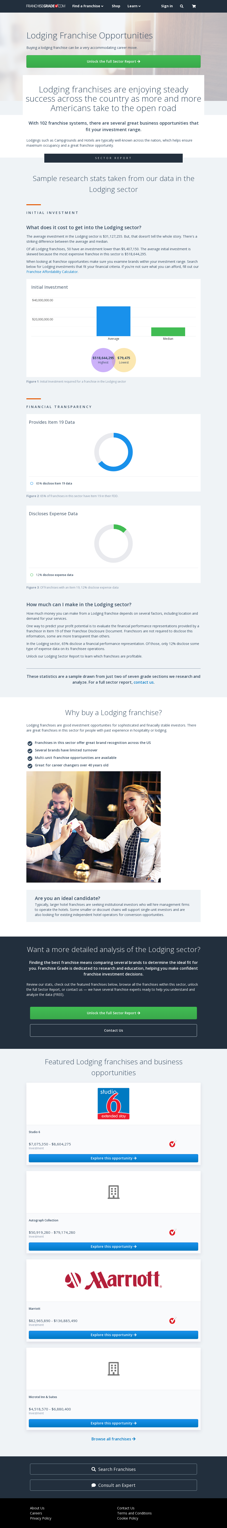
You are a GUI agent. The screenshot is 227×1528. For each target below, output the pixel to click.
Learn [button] (135, 6)
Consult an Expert (113, 1485)
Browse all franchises (113, 1439)
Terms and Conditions (134, 1513)
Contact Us (113, 1030)
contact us (144, 682)
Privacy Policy (40, 1518)
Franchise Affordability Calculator (52, 271)
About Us (37, 1508)
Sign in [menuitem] (167, 6)
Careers (36, 1513)
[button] (182, 6)
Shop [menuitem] (116, 6)
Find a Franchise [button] (88, 6)
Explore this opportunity (113, 1158)
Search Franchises (113, 1469)
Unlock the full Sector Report (113, 61)
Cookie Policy (127, 1518)
